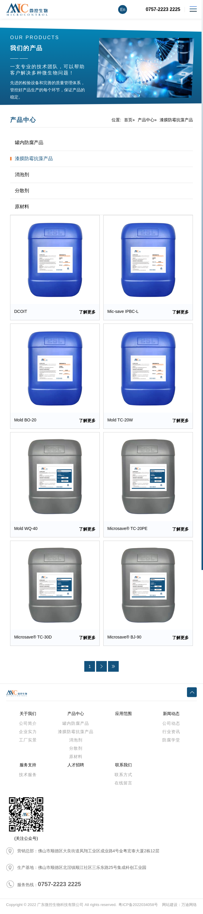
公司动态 (171, 726)
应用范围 (123, 716)
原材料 (22, 206)
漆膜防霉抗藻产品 (176, 119)
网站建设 (169, 908)
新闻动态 (171, 716)
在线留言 (123, 786)
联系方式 (123, 777)
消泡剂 (22, 174)
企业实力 (28, 734)
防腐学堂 (171, 743)
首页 (128, 119)
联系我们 (123, 767)
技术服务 (28, 777)
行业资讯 (171, 734)
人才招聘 (75, 767)
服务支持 (28, 767)
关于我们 (28, 716)
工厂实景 (28, 743)
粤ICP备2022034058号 (138, 908)
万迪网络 (189, 908)
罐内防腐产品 (29, 142)
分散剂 (22, 190)
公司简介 (28, 726)
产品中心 (146, 119)
